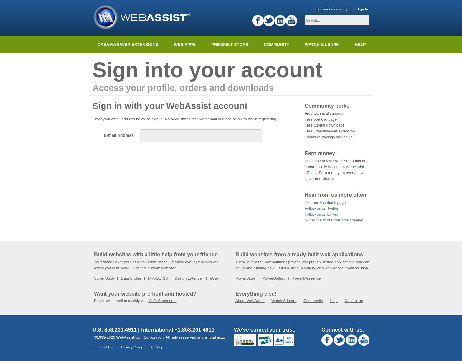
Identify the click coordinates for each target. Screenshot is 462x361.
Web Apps (185, 44)
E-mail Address (119, 135)
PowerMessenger (307, 278)
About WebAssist (250, 300)
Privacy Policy (132, 347)
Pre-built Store (229, 44)
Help (334, 300)
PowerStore (245, 278)
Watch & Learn (322, 44)
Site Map (156, 347)
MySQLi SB (158, 278)
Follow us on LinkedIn (323, 214)
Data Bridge (131, 278)
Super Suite (104, 278)
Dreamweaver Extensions (128, 44)
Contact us (353, 300)
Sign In (362, 9)
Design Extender (189, 278)
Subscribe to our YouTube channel (334, 220)
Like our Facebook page (325, 202)
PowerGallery (273, 278)
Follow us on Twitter (322, 208)
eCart (214, 278)
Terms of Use (104, 347)
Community (276, 44)
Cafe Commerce (163, 300)
